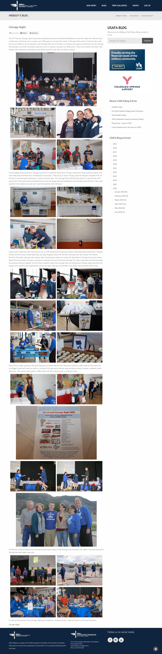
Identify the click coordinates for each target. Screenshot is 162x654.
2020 (115, 164)
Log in (147, 5)
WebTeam (33, 33)
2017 (115, 152)
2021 (115, 168)
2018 (115, 156)
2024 (115, 180)
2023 (115, 176)
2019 (115, 160)
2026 (115, 188)
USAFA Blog (134, 16)
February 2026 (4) (121, 196)
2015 (115, 144)
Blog (104, 5)
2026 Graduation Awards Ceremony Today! (128, 119)
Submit (147, 40)
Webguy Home (121, 16)
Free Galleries (119, 5)
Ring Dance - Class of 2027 (122, 123)
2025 (115, 184)
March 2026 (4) (120, 200)
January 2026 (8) (121, 192)
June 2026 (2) (120, 212)
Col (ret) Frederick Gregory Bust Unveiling (127, 111)
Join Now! (91, 5)
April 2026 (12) (120, 204)
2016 (115, 148)
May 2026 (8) (120, 208)
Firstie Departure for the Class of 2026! (126, 127)
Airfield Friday (117, 107)
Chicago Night (14, 624)
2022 (115, 172)
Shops (136, 5)
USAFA (23, 33)
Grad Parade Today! (119, 115)
